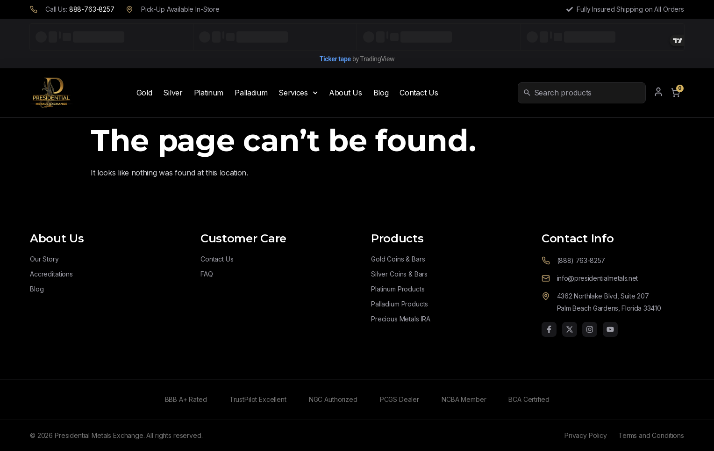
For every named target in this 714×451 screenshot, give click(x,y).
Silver (172, 92)
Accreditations (51, 274)
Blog (381, 92)
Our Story (44, 259)
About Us (345, 92)
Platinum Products (397, 289)
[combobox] (588, 92)
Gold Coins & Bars (398, 259)
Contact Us (419, 92)
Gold (144, 92)
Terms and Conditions (651, 435)
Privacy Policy (585, 435)
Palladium (251, 92)
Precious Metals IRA (400, 319)
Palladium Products (399, 304)
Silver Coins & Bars (399, 274)
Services (298, 93)
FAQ (206, 274)
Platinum (209, 92)
